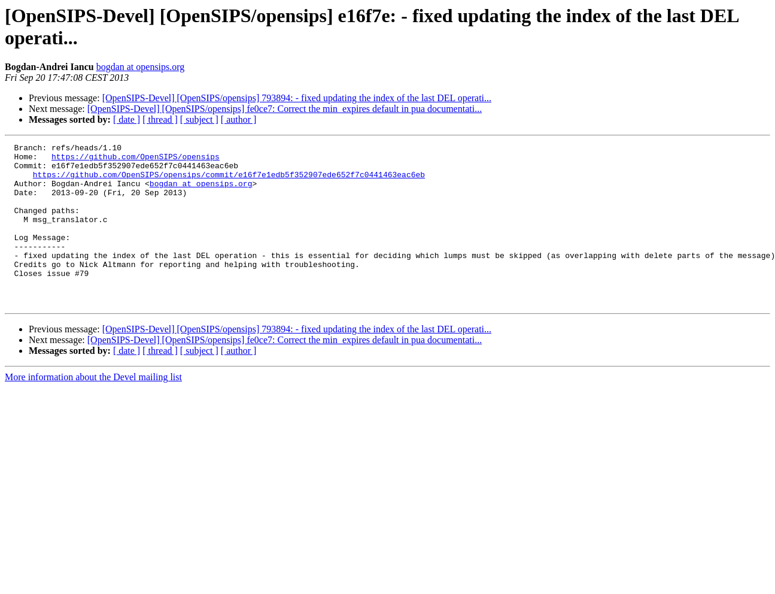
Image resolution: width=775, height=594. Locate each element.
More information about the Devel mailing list (93, 409)
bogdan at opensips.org (140, 67)
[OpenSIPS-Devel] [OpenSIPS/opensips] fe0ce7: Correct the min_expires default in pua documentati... (284, 109)
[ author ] (239, 119)
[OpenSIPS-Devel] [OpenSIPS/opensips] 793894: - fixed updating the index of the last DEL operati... (296, 98)
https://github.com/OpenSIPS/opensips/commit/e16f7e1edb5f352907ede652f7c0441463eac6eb (229, 181)
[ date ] (126, 119)
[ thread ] (160, 119)
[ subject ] (199, 119)
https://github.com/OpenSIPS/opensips (135, 159)
